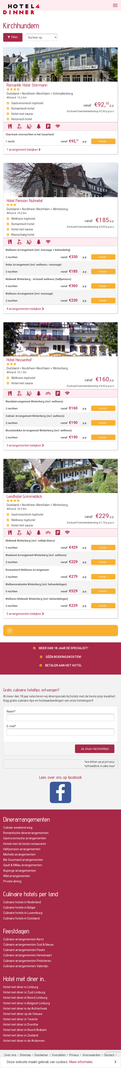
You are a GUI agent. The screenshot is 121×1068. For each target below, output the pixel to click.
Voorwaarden (91, 1055)
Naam (10, 711)
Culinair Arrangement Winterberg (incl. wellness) (35, 416)
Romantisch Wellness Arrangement (27, 570)
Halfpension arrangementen (21, 849)
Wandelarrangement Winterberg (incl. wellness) (34, 401)
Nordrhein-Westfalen (36, 93)
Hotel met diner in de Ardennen (24, 1041)
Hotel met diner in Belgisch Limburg (26, 1003)
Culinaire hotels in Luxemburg (22, 913)
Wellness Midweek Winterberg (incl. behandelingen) (37, 599)
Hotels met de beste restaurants (24, 844)
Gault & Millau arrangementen (22, 865)
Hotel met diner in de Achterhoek (25, 1008)
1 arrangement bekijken (24, 149)
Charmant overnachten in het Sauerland (30, 134)
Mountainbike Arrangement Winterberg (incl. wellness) (39, 430)
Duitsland (13, 93)
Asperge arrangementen (19, 871)
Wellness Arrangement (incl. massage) (29, 294)
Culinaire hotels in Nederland (22, 902)
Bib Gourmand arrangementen (23, 860)
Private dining (12, 881)
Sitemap (25, 1055)
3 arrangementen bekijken (25, 445)
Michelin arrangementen (19, 854)
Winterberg (60, 209)
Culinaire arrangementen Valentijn (25, 966)
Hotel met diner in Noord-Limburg (25, 998)
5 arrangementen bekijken (25, 614)
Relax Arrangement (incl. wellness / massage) (33, 265)
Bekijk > (103, 141)
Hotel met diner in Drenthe (20, 1024)
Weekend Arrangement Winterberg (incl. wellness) (36, 555)
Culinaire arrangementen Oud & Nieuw (28, 944)
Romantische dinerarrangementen (26, 833)
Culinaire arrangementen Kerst (23, 939)
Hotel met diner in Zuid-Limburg (24, 992)
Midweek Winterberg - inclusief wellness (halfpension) (38, 279)
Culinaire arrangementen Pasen (24, 950)
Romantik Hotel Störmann (27, 85)
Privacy (74, 1055)
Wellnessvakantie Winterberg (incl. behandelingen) (36, 584)
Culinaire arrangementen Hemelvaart (27, 955)
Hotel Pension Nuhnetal (24, 200)
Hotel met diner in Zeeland (20, 1035)
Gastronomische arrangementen (24, 838)
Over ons (10, 1055)
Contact (109, 1055)
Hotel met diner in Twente (20, 1019)
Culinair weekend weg (17, 827)
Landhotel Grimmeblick (24, 496)
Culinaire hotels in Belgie (19, 907)
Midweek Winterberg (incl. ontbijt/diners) (30, 541)
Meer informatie (80, 1062)
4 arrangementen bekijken (25, 309)
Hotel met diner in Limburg (20, 987)
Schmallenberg (63, 93)
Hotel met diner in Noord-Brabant (25, 1030)
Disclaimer (41, 1055)
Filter (13, 37)
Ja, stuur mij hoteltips (95, 749)
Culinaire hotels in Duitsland (21, 918)
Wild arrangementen (16, 876)
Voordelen (59, 1055)
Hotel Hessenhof (19, 359)
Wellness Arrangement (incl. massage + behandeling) (38, 250)
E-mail (11, 726)
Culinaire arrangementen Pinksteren (27, 961)
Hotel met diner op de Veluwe (22, 1014)
